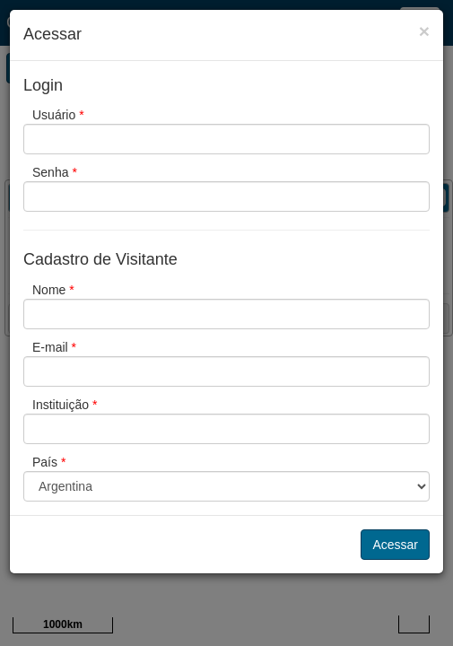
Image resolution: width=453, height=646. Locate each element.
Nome (53, 290)
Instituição (64, 404)
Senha (54, 172)
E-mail (54, 347)
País (48, 462)
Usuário (58, 115)
